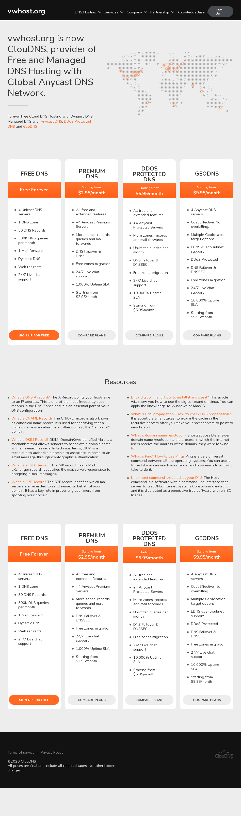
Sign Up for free (34, 335)
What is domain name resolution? (158, 435)
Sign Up (219, 11)
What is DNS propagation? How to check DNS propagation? (181, 413)
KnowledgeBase (191, 12)
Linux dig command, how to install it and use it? (170, 397)
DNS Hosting (85, 12)
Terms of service (21, 752)
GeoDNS (30, 126)
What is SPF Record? (28, 481)
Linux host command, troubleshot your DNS (167, 477)
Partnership (159, 12)
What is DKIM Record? (30, 439)
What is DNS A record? (30, 397)
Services (111, 12)
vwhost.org (26, 11)
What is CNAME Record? (32, 418)
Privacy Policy (52, 752)
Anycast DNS (51, 121)
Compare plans (92, 335)
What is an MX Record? (30, 465)
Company (134, 12)
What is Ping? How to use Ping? (158, 456)
